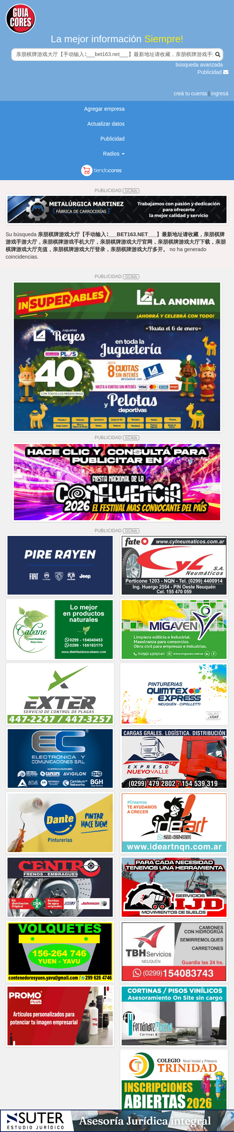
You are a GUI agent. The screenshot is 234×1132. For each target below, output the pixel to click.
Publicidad (213, 72)
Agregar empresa (104, 109)
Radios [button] (113, 154)
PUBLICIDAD (117, 190)
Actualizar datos (106, 124)
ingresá (219, 93)
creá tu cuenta (190, 93)
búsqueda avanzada (199, 65)
